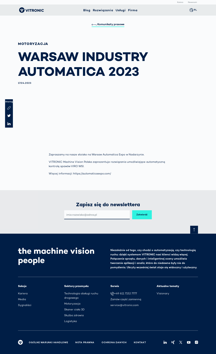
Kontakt (140, 342)
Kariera (180, 2)
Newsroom (192, 2)
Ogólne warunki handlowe (48, 342)
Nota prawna (84, 342)
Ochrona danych (114, 342)
